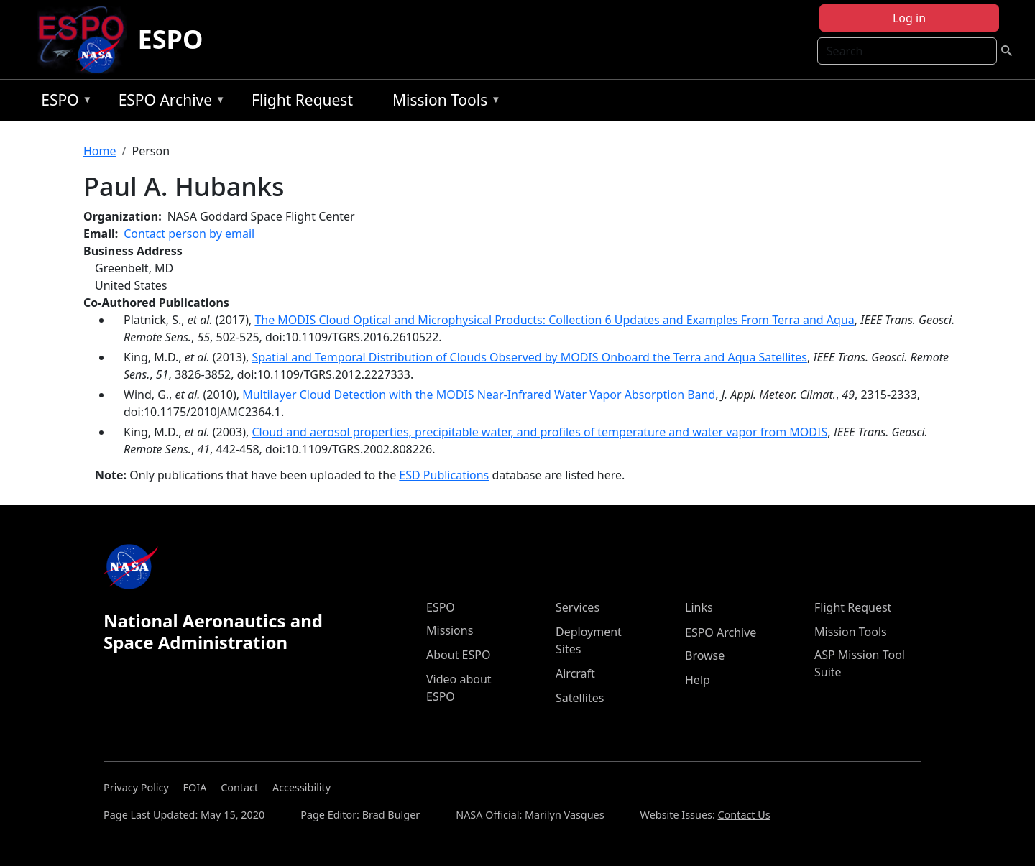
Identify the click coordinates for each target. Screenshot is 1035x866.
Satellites (580, 698)
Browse (704, 655)
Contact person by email (189, 233)
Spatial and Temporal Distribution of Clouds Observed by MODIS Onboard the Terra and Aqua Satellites (529, 357)
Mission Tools (443, 102)
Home (99, 151)
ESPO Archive (168, 102)
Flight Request (302, 100)
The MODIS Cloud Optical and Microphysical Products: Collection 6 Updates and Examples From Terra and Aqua (554, 320)
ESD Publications (444, 475)
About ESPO (458, 655)
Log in (909, 18)
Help (697, 680)
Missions (449, 630)
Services (577, 607)
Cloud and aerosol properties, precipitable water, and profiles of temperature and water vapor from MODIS (539, 432)
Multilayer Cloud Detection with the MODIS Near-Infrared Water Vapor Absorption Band (478, 394)
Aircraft (575, 673)
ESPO (170, 39)
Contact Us (744, 814)
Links (699, 607)
